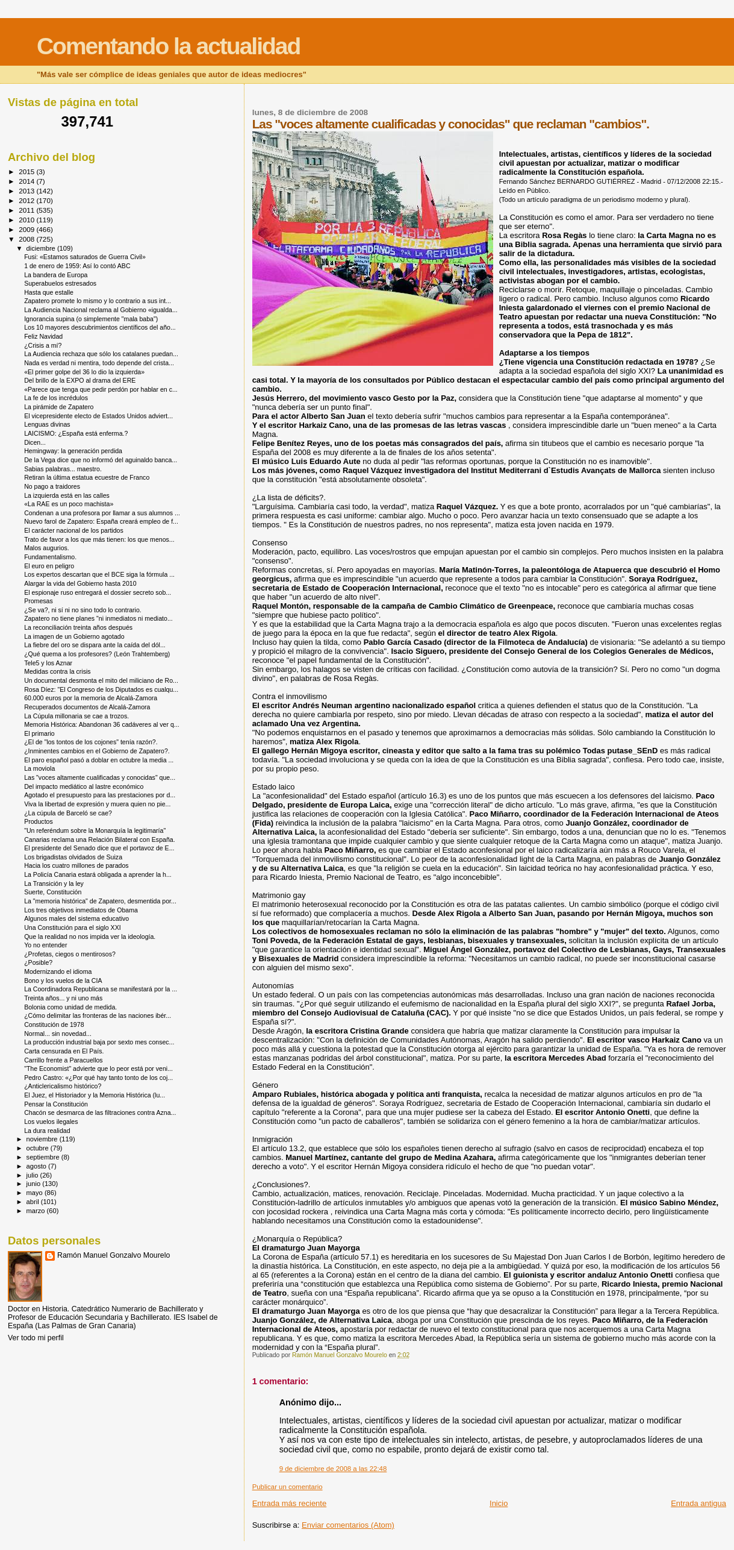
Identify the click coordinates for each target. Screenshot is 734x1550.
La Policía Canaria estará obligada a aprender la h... (98, 874)
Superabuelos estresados (60, 283)
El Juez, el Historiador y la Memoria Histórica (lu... (94, 1095)
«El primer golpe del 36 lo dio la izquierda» (84, 371)
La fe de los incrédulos (56, 397)
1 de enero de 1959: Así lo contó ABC (77, 265)
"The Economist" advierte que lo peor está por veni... (98, 1068)
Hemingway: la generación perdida (73, 450)
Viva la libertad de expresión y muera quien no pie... (97, 804)
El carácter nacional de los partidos (73, 530)
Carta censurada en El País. (64, 1051)
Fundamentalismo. (50, 556)
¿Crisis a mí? (42, 345)
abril (33, 1201)
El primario (39, 733)
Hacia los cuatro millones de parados (76, 865)
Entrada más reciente (289, 1503)
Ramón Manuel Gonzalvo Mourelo (113, 1255)
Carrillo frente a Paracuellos (63, 1060)
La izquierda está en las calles (67, 495)
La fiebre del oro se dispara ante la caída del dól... (95, 644)
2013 (27, 191)
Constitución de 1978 (54, 1024)
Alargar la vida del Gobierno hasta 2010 (80, 583)
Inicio (499, 1503)
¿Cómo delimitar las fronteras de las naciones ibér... (97, 1015)
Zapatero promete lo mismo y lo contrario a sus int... (97, 300)
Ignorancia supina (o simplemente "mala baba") (91, 318)
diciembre (41, 248)
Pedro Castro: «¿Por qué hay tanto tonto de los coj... (98, 1077)
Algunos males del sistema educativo (76, 918)
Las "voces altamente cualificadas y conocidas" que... (99, 777)
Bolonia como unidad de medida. (70, 1007)
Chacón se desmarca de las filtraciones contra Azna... (100, 1112)
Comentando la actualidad (168, 46)
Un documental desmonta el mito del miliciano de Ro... (101, 680)
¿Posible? (38, 962)
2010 (27, 220)
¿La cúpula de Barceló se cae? (68, 813)
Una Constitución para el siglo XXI (72, 927)
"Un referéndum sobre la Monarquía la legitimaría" (95, 830)
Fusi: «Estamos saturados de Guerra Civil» (85, 256)
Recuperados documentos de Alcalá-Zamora (87, 707)
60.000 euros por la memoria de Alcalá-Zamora (90, 697)
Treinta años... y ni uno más (63, 998)
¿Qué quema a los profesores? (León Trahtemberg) (97, 653)
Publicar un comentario (287, 1486)
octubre (38, 1148)
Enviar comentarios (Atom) (348, 1525)
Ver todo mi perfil (36, 1338)
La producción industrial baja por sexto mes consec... (99, 1042)
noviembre (43, 1139)
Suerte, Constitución (52, 892)
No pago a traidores (52, 486)
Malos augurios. (46, 547)
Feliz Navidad (43, 336)
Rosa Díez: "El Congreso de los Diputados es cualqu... (101, 689)
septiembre (43, 1157)
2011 (27, 210)
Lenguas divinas (47, 424)
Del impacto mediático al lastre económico (83, 786)
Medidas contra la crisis (57, 671)
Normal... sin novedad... (58, 1033)
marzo (36, 1210)
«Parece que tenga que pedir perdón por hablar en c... (101, 389)
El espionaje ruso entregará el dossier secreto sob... (97, 592)
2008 (27, 239)
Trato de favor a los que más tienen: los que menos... (99, 539)
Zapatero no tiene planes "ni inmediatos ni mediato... (98, 618)
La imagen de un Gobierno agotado (74, 636)
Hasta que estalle (48, 292)
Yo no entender (45, 945)
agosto (37, 1166)
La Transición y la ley (54, 883)
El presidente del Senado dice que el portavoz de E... (99, 848)
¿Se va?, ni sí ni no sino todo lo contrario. (83, 609)
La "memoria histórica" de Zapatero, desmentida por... (100, 901)
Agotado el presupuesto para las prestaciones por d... (99, 795)
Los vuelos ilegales (51, 1121)
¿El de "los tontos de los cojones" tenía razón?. (91, 741)
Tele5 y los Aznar (48, 663)
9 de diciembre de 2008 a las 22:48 (333, 1468)
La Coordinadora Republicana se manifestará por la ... (100, 989)
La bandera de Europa (55, 274)
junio (34, 1183)
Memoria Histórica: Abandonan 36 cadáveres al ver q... (101, 724)
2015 (27, 171)
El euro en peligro (49, 565)
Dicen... (35, 442)
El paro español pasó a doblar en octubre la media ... (98, 760)
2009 (27, 229)
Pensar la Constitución (56, 1104)
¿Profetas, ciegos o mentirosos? (70, 954)
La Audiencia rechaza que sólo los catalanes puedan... (101, 353)
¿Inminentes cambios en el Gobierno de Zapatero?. (97, 751)
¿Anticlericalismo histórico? (62, 1086)
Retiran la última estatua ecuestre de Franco (86, 477)
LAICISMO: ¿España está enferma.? (76, 433)
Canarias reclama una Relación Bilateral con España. (99, 839)
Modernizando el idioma (58, 971)
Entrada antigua (698, 1503)
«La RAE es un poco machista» (68, 503)
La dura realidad (47, 1130)
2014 (27, 181)
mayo (35, 1192)
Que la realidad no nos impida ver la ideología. (89, 936)
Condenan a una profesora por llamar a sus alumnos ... (102, 512)
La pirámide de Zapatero (58, 406)
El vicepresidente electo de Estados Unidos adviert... (98, 415)
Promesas (38, 600)
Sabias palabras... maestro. (63, 468)
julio (33, 1175)
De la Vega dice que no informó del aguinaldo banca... (100, 459)
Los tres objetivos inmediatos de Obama (81, 910)
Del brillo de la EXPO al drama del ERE (79, 380)
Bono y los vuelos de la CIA (63, 980)
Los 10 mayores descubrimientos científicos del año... (100, 327)
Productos (38, 821)
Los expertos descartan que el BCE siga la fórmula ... (99, 574)
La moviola (39, 768)
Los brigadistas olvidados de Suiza (73, 857)
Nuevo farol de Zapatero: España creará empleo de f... (101, 521)
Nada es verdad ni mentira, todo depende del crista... (99, 362)
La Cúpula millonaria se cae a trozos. (76, 716)
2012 (27, 200)
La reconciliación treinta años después (78, 627)
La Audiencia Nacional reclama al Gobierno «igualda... (101, 309)
